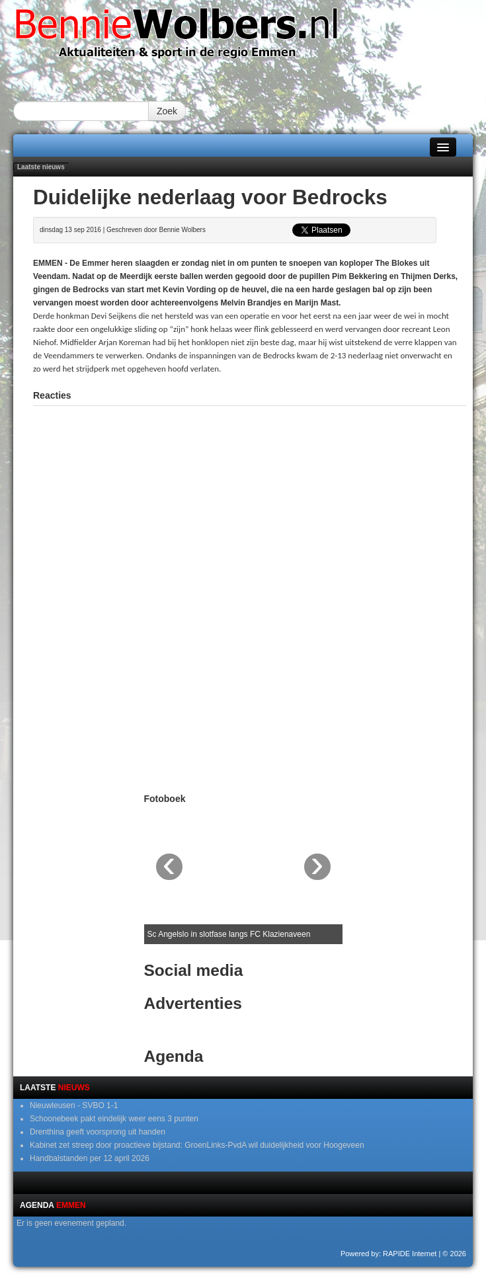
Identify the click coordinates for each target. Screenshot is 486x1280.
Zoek (167, 111)
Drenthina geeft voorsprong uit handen (97, 1132)
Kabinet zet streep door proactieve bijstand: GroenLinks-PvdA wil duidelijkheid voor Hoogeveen (197, 1145)
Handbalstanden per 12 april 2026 (89, 1158)
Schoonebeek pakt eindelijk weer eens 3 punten (114, 1118)
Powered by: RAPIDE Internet (389, 1254)
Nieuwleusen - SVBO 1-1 (74, 1105)
